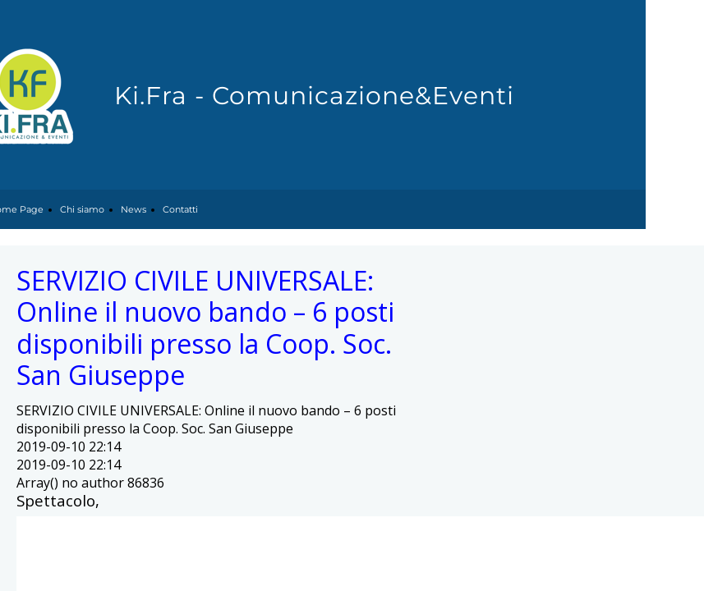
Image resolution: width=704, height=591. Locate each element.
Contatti (180, 209)
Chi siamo (82, 209)
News (133, 209)
